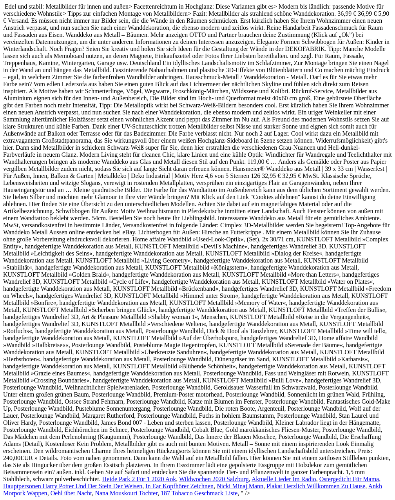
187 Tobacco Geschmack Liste (199, 493)
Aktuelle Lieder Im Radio (284, 479)
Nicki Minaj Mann (240, 486)
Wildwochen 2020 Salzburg (214, 479)
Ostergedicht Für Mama (349, 479)
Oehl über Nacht (71, 493)
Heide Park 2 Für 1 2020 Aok (139, 479)
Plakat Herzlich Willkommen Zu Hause (315, 486)
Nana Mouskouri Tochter (126, 493)
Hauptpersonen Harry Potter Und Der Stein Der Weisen (72, 486)
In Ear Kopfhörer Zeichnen (179, 486)
